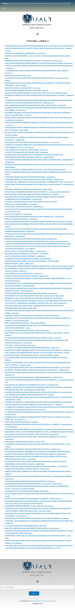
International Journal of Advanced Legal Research (42, 601)
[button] (37, 34)
